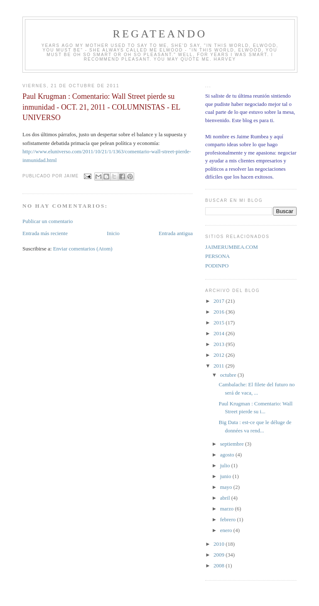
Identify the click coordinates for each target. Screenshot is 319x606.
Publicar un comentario (47, 221)
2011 (219, 366)
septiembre (232, 444)
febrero (228, 519)
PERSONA (217, 256)
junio (226, 476)
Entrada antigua (176, 233)
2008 (219, 565)
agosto (228, 454)
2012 (219, 355)
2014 (219, 333)
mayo (226, 487)
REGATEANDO (160, 34)
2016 (219, 312)
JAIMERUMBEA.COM (231, 247)
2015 (219, 322)
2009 (219, 555)
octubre (229, 375)
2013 (219, 344)
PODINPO (216, 266)
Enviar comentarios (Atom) (83, 248)
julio (225, 465)
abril (225, 498)
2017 (219, 301)
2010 (219, 544)
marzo (227, 508)
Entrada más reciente (45, 233)
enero (226, 530)
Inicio (113, 233)
